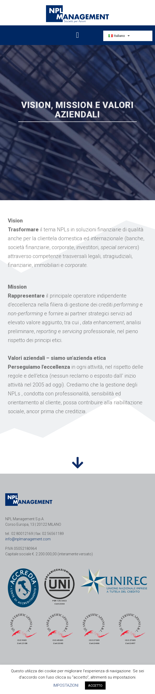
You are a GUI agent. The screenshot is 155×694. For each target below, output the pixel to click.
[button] (77, 35)
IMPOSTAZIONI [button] (65, 685)
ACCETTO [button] (95, 685)
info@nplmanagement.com (28, 539)
